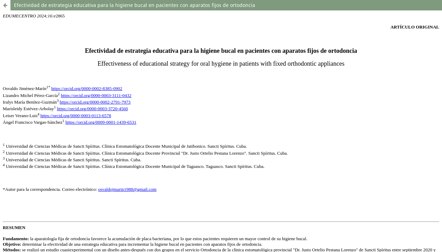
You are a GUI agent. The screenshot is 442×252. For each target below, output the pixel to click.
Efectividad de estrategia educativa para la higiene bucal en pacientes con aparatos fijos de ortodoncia (134, 5)
